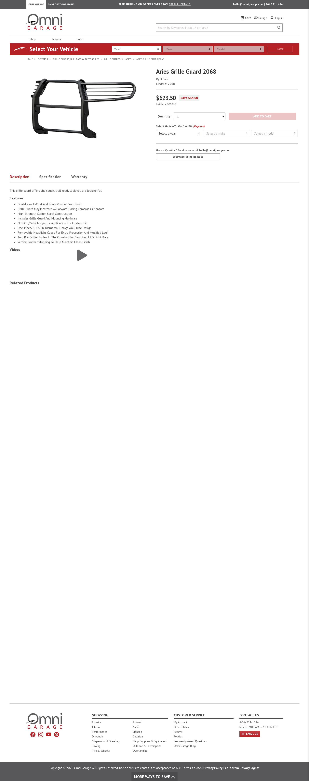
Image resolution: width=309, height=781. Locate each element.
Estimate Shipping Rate (188, 158)
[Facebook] (32, 735)
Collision (138, 736)
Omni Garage (36, 5)
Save (280, 51)
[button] (24, 179)
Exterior (96, 722)
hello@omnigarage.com (248, 5)
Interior (96, 727)
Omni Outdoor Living (61, 5)
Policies (178, 736)
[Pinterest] (58, 735)
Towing (96, 746)
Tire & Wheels (101, 750)
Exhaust (137, 722)
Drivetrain (97, 736)
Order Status (181, 727)
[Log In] (276, 19)
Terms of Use (191, 768)
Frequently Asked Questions (190, 741)
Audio (136, 727)
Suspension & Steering (105, 741)
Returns (178, 732)
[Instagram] (40, 735)
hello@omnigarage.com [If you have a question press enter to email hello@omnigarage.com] (214, 152)
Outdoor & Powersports (147, 746)
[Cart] (246, 19)
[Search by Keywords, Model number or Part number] (216, 29)
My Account (180, 722)
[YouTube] (49, 735)
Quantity (164, 118)
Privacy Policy (212, 768)
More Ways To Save (154, 776)
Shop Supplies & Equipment (149, 741)
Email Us (250, 733)
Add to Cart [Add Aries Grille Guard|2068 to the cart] (262, 118)
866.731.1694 (274, 5)
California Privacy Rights (242, 768)
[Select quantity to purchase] (199, 118)
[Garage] (260, 19)
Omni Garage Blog (185, 746)
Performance (99, 732)
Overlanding (140, 750)
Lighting (137, 732)
